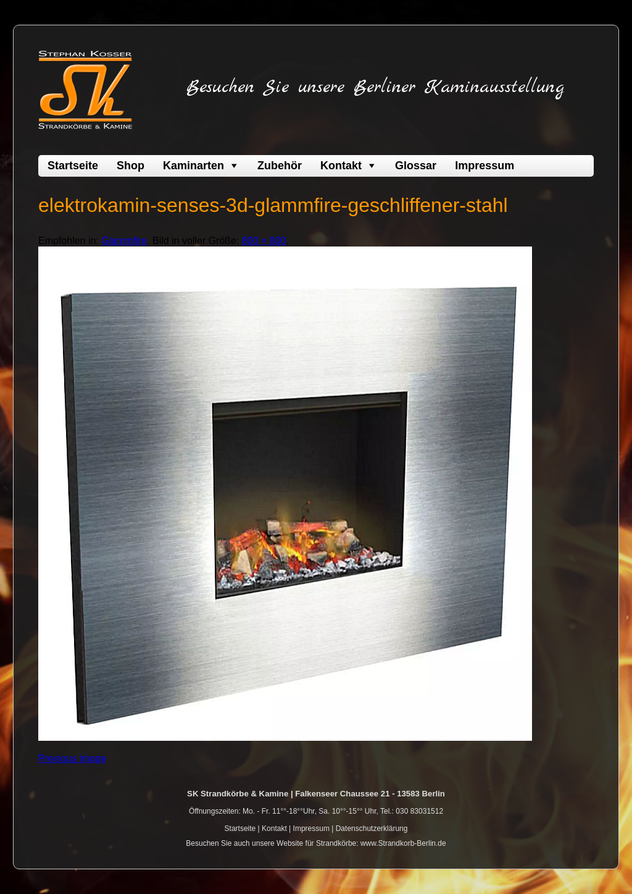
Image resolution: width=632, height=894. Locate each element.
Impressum (484, 165)
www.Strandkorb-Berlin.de (403, 843)
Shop (130, 165)
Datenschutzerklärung (372, 828)
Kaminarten (193, 165)
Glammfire (124, 240)
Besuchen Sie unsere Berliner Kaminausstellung (375, 87)
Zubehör (279, 165)
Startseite (73, 165)
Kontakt (341, 165)
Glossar (415, 165)
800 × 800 (264, 240)
